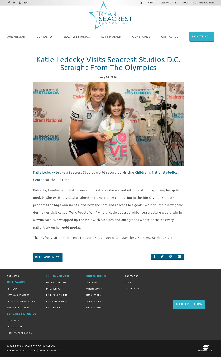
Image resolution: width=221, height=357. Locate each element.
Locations (13, 320)
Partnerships (54, 307)
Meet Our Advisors (18, 295)
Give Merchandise (56, 301)
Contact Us (131, 276)
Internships (53, 289)
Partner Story (94, 307)
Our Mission (14, 276)
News (128, 282)
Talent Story (93, 301)
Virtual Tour (15, 326)
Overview (91, 282)
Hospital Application (19, 333)
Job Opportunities (18, 307)
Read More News (47, 257)
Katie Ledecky (44, 172)
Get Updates (132, 288)
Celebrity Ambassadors (21, 301)
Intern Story (93, 295)
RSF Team (12, 289)
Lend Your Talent (56, 295)
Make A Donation (56, 282)
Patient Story (94, 289)
